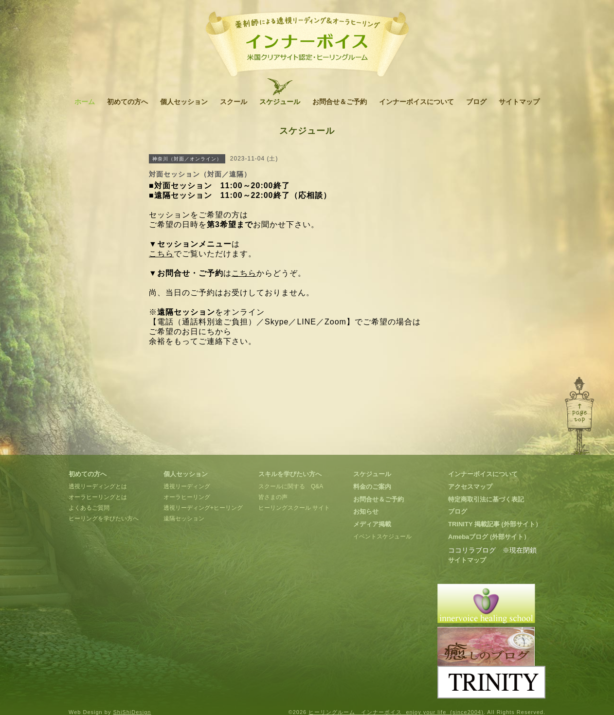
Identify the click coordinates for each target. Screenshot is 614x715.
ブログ (476, 102)
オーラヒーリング (186, 497)
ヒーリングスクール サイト (294, 507)
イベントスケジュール (382, 536)
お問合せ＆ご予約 (339, 102)
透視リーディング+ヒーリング (203, 507)
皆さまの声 (273, 497)
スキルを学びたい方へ (290, 474)
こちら (161, 254)
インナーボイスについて (416, 102)
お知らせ (366, 511)
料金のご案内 (372, 486)
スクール (233, 102)
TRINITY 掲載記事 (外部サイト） (495, 524)
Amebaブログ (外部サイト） (489, 536)
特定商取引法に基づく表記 (486, 499)
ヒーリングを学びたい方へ (104, 518)
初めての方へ (127, 102)
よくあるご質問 (89, 507)
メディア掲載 (372, 524)
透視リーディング (186, 486)
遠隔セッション (183, 518)
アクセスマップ (470, 486)
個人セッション (184, 102)
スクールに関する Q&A (290, 486)
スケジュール (279, 102)
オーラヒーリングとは (98, 497)
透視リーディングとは (98, 486)
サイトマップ (519, 102)
